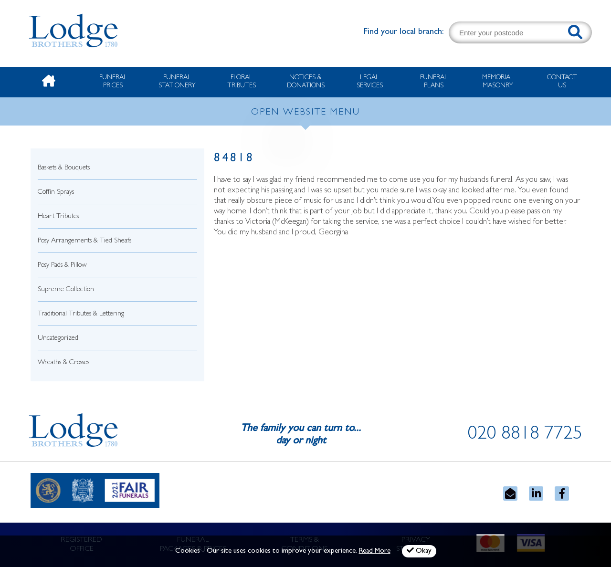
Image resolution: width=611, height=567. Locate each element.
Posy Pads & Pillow (62, 265)
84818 (234, 159)
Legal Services (370, 81)
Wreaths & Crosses (63, 363)
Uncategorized (58, 338)
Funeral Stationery (177, 81)
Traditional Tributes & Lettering (81, 314)
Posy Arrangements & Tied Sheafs (84, 241)
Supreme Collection (66, 290)
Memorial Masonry (498, 81)
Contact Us (562, 81)
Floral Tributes (241, 81)
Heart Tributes (58, 216)
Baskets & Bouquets (64, 168)
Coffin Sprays (56, 192)
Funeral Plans (434, 81)
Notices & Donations (306, 81)
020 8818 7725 (525, 435)
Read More (374, 551)
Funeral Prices (113, 81)
